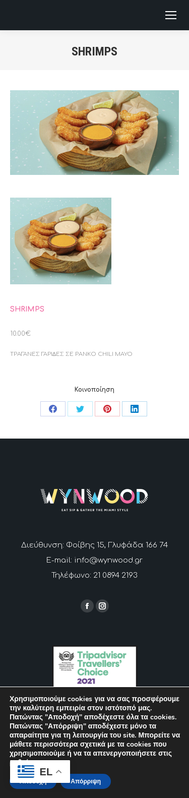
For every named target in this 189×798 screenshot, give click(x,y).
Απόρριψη (86, 781)
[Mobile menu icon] (171, 15)
